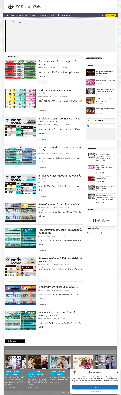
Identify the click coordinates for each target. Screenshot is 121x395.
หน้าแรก (13, 15)
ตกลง (95, 387)
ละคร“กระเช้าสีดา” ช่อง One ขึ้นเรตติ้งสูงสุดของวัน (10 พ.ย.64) (60, 314)
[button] (117, 372)
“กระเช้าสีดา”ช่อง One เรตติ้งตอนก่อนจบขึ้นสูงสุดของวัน (60, 231)
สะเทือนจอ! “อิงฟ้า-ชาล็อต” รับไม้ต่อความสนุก (105, 187)
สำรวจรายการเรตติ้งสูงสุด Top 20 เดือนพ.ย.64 (58, 63)
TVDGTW (56, 236)
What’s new (43, 15)
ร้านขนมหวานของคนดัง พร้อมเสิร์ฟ (105, 81)
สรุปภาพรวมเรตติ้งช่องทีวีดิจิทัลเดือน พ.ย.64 (57, 91)
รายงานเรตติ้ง (23, 15)
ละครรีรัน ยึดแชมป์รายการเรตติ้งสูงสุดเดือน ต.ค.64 (60, 148)
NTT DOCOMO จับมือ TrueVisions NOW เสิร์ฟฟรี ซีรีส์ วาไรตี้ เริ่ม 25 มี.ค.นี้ (105, 156)
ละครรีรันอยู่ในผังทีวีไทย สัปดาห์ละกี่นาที (105, 110)
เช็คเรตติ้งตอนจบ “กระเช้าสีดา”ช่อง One (58, 204)
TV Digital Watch (57, 68)
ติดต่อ (52, 15)
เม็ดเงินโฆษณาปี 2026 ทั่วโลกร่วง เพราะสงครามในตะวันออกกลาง (105, 90)
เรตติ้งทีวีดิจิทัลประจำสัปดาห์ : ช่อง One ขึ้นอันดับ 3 (59, 177)
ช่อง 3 (7, 374)
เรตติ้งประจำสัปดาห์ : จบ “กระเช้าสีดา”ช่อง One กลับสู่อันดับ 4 (59, 120)
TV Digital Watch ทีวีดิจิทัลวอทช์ (61, 393)
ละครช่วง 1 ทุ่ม (40, 374)
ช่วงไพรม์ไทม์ (17, 372)
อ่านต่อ (43, 82)
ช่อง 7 (38, 372)
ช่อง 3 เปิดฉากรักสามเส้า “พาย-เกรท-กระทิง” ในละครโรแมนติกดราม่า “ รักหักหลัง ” (105, 197)
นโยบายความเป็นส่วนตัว (96, 391)
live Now (110, 15)
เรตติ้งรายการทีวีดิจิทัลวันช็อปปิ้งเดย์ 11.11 (58, 287)
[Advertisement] (61, 37)
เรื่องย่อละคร (15, 374)
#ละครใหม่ (8, 372)
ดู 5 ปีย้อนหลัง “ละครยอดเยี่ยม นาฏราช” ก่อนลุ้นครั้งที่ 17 (105, 100)
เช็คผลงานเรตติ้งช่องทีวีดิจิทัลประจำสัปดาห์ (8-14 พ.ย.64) (60, 259)
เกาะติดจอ (33, 15)
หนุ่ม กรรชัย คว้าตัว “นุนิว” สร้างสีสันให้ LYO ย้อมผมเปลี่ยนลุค (104, 167)
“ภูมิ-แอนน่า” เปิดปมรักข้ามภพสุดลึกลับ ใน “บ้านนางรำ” (37, 382)
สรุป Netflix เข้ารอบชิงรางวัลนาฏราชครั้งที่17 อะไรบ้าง (105, 72)
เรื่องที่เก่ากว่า (12, 341)
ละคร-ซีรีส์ (31, 374)
